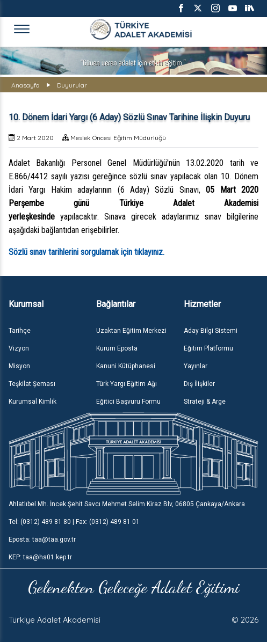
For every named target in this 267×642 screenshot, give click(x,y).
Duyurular (72, 85)
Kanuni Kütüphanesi (125, 366)
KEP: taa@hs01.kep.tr (40, 557)
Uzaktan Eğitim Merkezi (131, 330)
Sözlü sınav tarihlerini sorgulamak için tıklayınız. (86, 252)
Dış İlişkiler (199, 384)
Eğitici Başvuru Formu (128, 401)
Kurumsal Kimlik (32, 401)
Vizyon (19, 348)
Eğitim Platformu (208, 348)
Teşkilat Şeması (32, 384)
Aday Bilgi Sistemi (210, 330)
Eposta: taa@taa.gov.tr (42, 539)
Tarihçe (20, 330)
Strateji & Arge (205, 401)
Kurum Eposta (117, 348)
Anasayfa (25, 85)
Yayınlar (195, 366)
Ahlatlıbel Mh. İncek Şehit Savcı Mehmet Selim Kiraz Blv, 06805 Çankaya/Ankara (127, 504)
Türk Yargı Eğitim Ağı (126, 384)
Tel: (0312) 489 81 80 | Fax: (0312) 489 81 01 (74, 522)
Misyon (19, 366)
